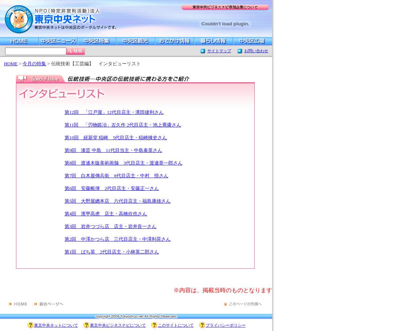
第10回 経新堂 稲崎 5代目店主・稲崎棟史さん (116, 137)
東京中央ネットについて (56, 325)
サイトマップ (219, 51)
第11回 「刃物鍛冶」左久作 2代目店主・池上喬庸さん (123, 125)
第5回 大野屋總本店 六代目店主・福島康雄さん (118, 201)
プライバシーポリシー (226, 325)
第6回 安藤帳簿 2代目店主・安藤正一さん (112, 188)
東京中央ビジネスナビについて (118, 325)
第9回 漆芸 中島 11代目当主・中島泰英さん (113, 150)
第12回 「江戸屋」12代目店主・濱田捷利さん (114, 112)
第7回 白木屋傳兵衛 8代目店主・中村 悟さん (116, 175)
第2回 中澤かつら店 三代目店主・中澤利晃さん (118, 239)
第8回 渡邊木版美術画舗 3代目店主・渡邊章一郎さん (124, 163)
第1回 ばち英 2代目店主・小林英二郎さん (112, 252)
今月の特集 (34, 63)
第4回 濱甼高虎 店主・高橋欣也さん (106, 213)
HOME (11, 63)
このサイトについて (176, 325)
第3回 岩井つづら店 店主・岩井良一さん (110, 226)
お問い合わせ (256, 51)
